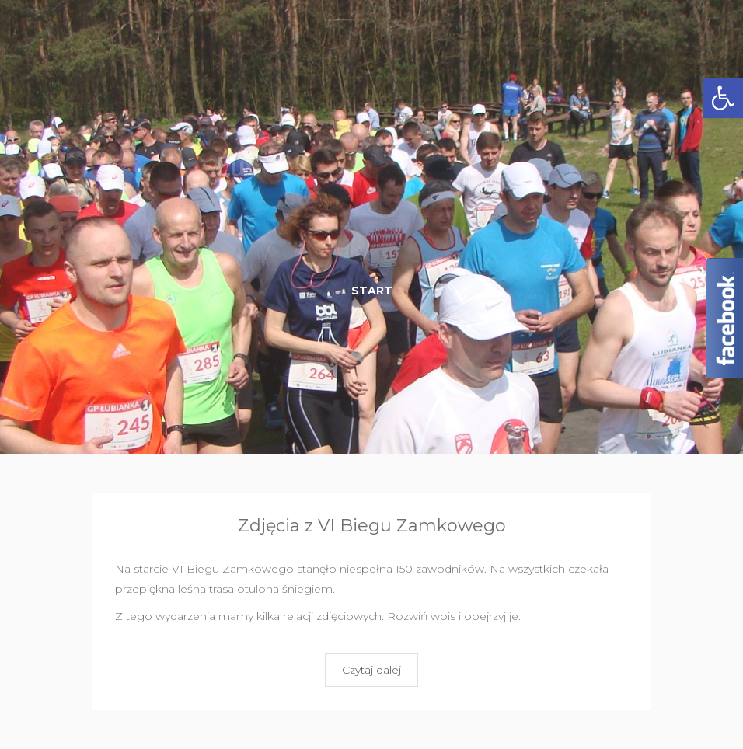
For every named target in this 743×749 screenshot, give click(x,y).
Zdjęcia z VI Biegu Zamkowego (372, 525)
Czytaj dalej (371, 670)
